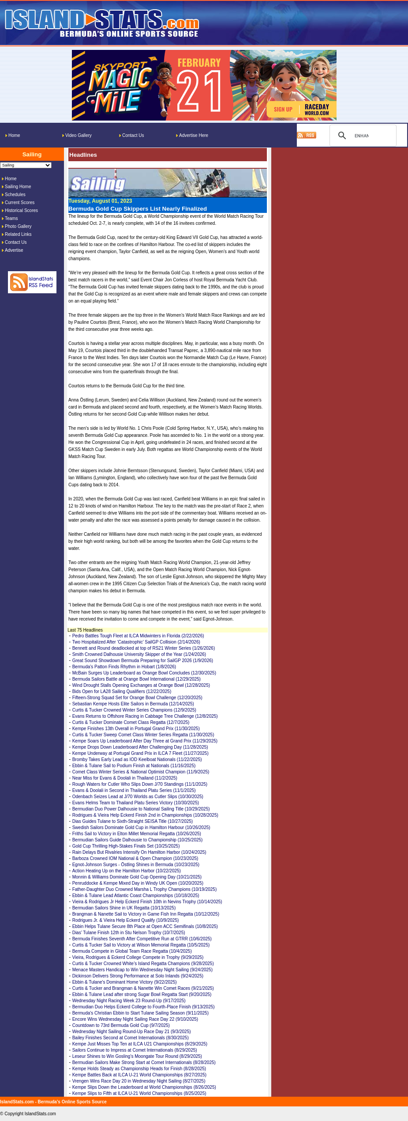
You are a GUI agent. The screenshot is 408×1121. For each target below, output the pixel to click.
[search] (362, 135)
